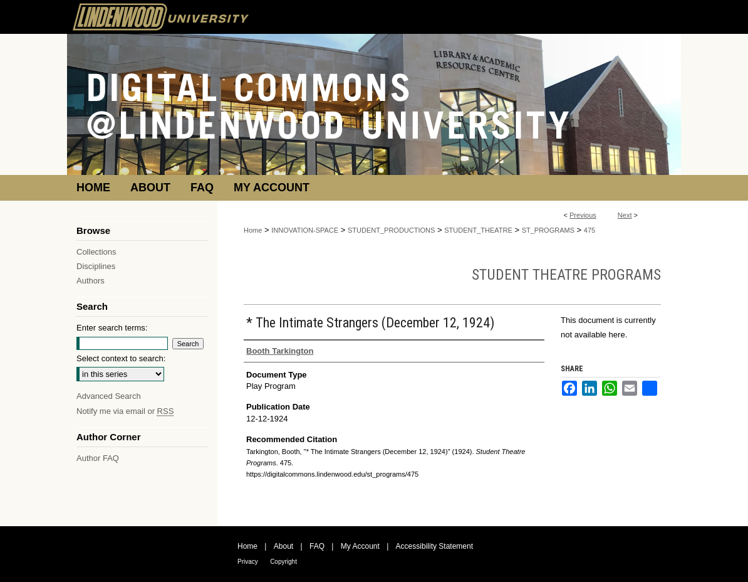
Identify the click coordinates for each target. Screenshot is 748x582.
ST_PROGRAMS (548, 230)
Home (253, 230)
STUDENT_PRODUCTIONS (391, 230)
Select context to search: (120, 358)
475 (589, 230)
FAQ (317, 546)
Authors (90, 280)
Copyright (283, 561)
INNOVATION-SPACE (304, 230)
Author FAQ (97, 458)
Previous (582, 215)
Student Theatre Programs (566, 274)
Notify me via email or (125, 411)
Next (625, 215)
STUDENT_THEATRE (478, 230)
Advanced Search (108, 396)
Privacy (247, 561)
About (283, 546)
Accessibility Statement (434, 546)
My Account (360, 546)
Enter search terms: (111, 327)
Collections (96, 252)
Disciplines (95, 266)
